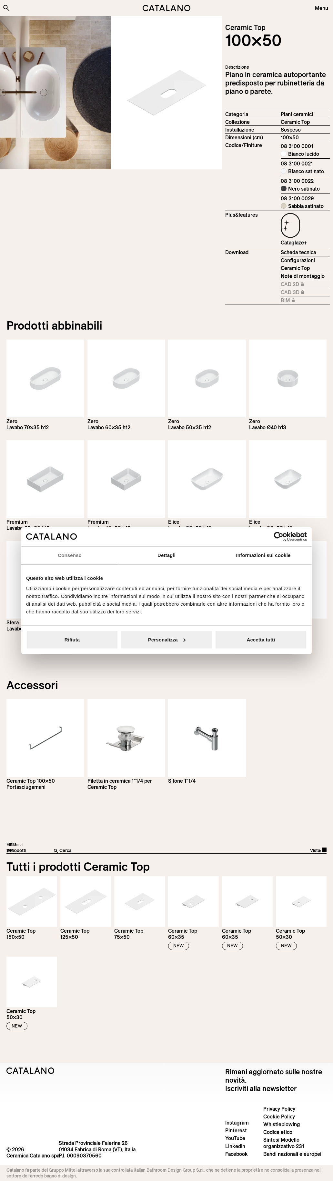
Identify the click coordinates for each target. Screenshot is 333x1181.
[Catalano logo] (166, 8)
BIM (302, 300)
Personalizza (167, 639)
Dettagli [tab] (166, 555)
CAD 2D (302, 284)
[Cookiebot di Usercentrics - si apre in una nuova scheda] (278, 536)
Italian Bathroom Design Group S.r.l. (169, 1170)
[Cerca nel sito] (6, 8)
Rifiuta (72, 639)
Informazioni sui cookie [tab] (263, 555)
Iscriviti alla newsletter (261, 1088)
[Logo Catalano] (30, 1070)
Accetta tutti (261, 639)
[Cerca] (128, 851)
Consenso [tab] (69, 555)
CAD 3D (302, 292)
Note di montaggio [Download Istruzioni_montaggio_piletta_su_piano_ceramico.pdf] (303, 276)
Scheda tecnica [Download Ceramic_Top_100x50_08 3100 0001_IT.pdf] (298, 252)
